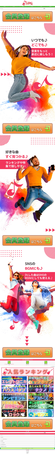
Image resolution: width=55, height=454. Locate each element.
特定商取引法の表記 (3, 446)
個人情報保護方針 (3, 444)
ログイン (2, 435)
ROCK (41, 6)
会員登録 (2, 437)
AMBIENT (50, 6)
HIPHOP (5, 6)
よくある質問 (2, 442)
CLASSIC (32, 6)
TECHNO (14, 6)
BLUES (23, 6)
